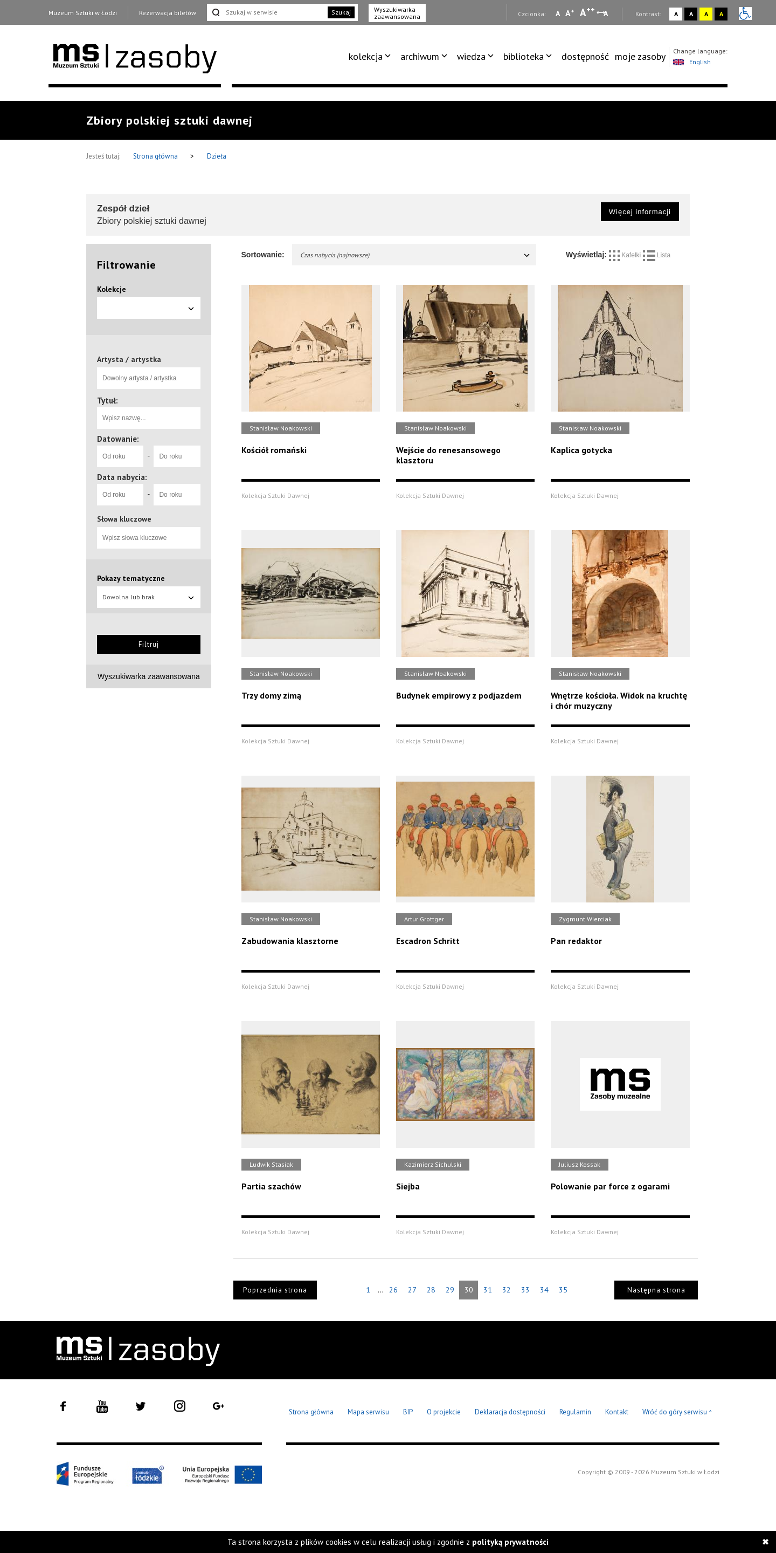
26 (393, 1290)
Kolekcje (111, 289)
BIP (408, 1412)
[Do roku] (177, 456)
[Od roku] (120, 456)
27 (412, 1290)
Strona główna (156, 156)
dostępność (585, 56)
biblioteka (523, 56)
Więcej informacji (640, 212)
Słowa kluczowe (124, 519)
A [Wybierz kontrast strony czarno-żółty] (721, 14)
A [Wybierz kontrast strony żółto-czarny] (706, 14)
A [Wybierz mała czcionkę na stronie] (558, 13)
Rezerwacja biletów (167, 13)
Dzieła (216, 156)
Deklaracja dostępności (510, 1412)
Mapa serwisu (368, 1412)
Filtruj (148, 644)
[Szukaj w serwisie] (266, 12)
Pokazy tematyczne (131, 578)
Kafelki (626, 255)
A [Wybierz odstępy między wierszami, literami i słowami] (606, 13)
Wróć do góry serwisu (677, 1412)
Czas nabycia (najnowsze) (415, 255)
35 (563, 1290)
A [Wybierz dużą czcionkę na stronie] (587, 12)
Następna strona (656, 1290)
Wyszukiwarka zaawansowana (397, 12)
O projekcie (444, 1412)
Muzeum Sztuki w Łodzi (82, 13)
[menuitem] (371, 56)
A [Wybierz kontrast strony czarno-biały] (691, 14)
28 (431, 1290)
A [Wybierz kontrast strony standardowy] (676, 14)
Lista (657, 255)
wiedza (471, 56)
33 (525, 1290)
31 (487, 1290)
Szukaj (341, 12)
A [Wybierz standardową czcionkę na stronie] (569, 13)
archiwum (419, 56)
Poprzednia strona (275, 1290)
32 (506, 1290)
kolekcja (366, 56)
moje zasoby (640, 56)
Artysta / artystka (129, 359)
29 (450, 1290)
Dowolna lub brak (148, 597)
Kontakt (616, 1412)
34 (544, 1290)
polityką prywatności (510, 1542)
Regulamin (575, 1412)
